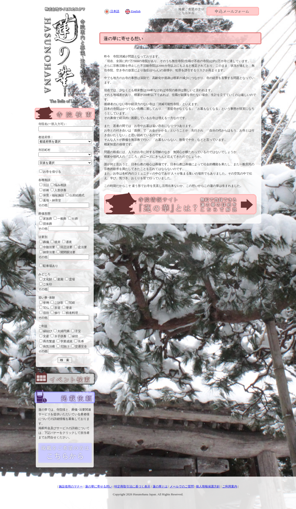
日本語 (111, 11)
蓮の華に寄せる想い (98, 486)
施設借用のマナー (71, 486)
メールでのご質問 (182, 486)
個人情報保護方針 (208, 486)
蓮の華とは (160, 486)
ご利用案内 (229, 486)
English (133, 11)
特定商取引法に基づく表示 (132, 486)
